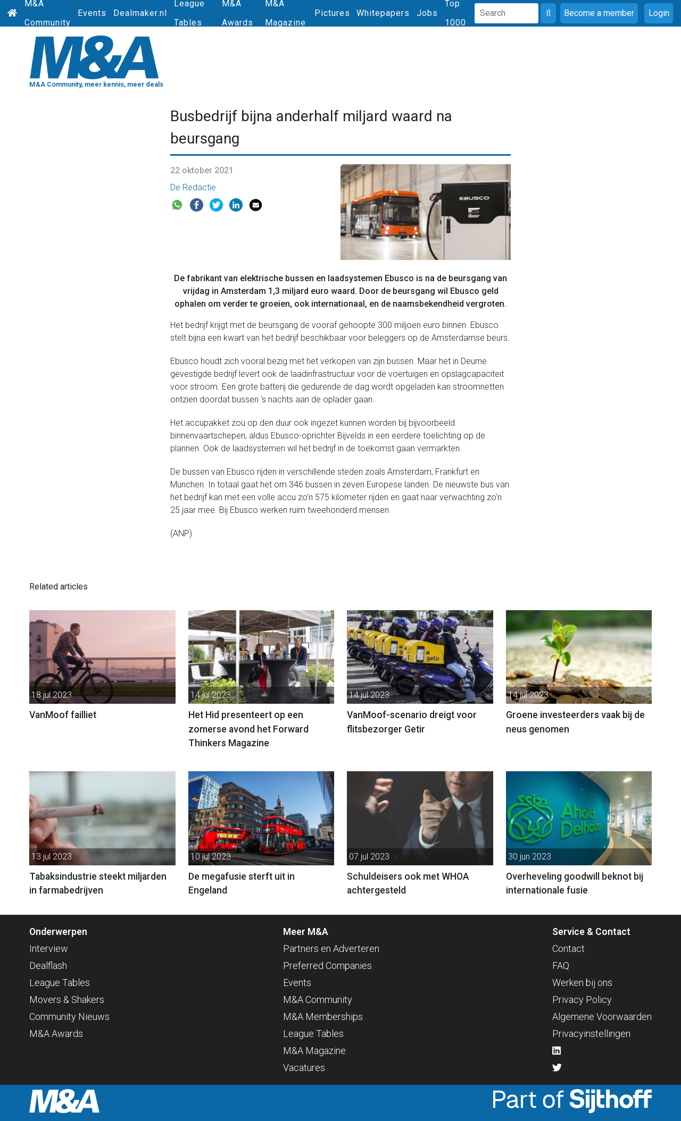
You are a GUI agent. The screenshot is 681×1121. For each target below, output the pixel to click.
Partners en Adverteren (331, 948)
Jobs (427, 13)
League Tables (59, 982)
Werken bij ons (582, 982)
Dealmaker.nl (140, 13)
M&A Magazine (314, 1050)
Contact (568, 948)
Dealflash (48, 965)
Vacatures (304, 1067)
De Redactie (193, 187)
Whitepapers (383, 13)
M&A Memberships (323, 1016)
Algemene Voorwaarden (602, 1016)
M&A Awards (56, 1033)
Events (92, 13)
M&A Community (317, 999)
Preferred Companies (327, 965)
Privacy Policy (582, 999)
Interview (48, 948)
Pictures (332, 13)
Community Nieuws (69, 1016)
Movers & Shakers (66, 999)
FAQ (560, 965)
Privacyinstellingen (591, 1033)
